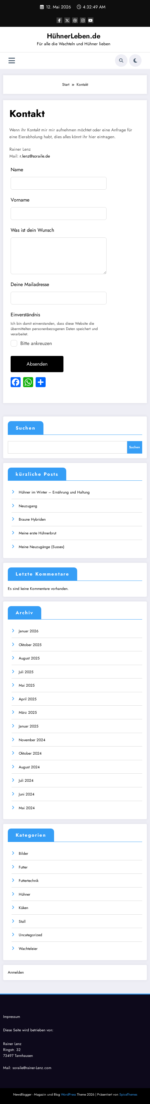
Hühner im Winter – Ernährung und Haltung (54, 492)
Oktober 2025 (30, 645)
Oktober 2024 (30, 753)
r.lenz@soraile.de (35, 156)
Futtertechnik (28, 880)
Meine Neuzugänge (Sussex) (41, 547)
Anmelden (16, 972)
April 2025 (28, 699)
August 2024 (29, 767)
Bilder (23, 853)
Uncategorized (30, 935)
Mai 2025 (27, 685)
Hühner (24, 894)
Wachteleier (28, 948)
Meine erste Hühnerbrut (37, 533)
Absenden (37, 363)
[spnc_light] (135, 60)
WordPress (68, 1094)
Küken (23, 908)
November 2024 (32, 740)
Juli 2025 (26, 672)
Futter (23, 867)
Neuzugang (28, 506)
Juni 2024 (26, 794)
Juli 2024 (26, 780)
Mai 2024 (27, 808)
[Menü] (12, 60)
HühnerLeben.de (73, 36)
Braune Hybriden (32, 519)
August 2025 (29, 658)
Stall (22, 921)
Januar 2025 (28, 726)
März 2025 (28, 712)
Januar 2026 (28, 631)
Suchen (26, 428)
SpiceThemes (128, 1094)
